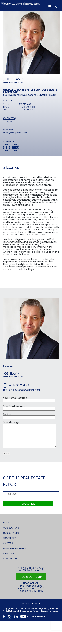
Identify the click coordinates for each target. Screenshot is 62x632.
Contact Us (10, 563)
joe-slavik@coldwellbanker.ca (24, 389)
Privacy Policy (31, 608)
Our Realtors (11, 532)
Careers (8, 547)
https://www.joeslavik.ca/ (15, 132)
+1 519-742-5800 (27, 107)
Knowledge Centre (14, 553)
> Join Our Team (31, 581)
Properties (9, 542)
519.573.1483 (25, 104)
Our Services (11, 537)
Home (6, 527)
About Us (8, 558)
